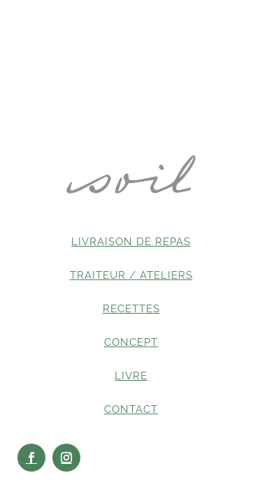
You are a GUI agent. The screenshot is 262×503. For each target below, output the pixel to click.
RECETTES (131, 308)
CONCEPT (131, 342)
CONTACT (131, 409)
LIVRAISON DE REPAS (131, 241)
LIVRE (131, 376)
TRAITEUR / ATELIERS (131, 275)
